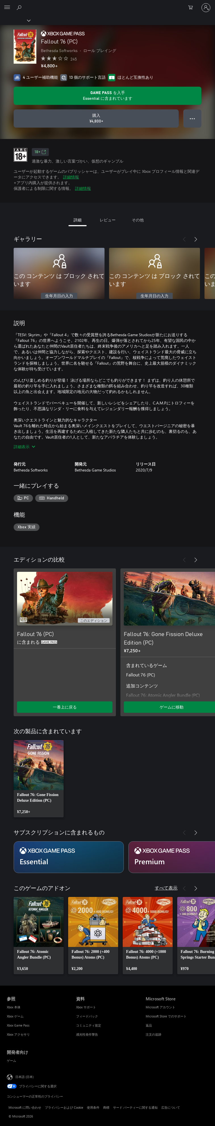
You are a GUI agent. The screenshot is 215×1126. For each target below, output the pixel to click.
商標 (106, 1107)
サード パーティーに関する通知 (135, 1107)
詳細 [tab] (78, 220)
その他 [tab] (138, 220)
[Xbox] (15, 20)
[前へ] (184, 239)
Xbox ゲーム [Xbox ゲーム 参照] (15, 1016)
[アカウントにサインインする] (206, 7)
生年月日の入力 (59, 296)
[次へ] (195, 239)
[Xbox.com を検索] (20, 7)
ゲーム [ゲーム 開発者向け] (11, 1060)
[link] (39, 778)
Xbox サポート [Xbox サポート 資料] (86, 1007)
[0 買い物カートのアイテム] (192, 7)
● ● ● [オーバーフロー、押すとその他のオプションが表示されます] (192, 118)
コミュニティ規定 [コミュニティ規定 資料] (88, 1025)
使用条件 (93, 1107)
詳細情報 (71, 177)
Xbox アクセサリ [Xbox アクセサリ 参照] (18, 1034)
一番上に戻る (65, 707)
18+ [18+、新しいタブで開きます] (40, 152)
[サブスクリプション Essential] (69, 857)
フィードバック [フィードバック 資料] (87, 1016)
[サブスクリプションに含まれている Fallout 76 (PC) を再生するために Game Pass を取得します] (107, 96)
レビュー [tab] (108, 220)
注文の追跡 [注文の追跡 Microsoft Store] (153, 1034)
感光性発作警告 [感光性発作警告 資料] (87, 1034)
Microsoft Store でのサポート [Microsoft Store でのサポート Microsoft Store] (166, 1016)
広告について (170, 1107)
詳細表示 (24, 446)
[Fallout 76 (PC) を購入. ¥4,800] (96, 118)
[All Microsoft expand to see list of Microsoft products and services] (7, 7)
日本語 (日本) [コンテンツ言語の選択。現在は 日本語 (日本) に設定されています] (24, 1076)
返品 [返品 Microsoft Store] (149, 1025)
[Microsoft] (107, 4)
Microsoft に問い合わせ (25, 1107)
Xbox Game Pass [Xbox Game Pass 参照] (18, 1025)
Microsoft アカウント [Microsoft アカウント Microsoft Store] (160, 1007)
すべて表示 (166, 888)
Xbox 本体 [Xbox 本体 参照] (13, 1007)
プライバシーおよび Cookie (64, 1107)
